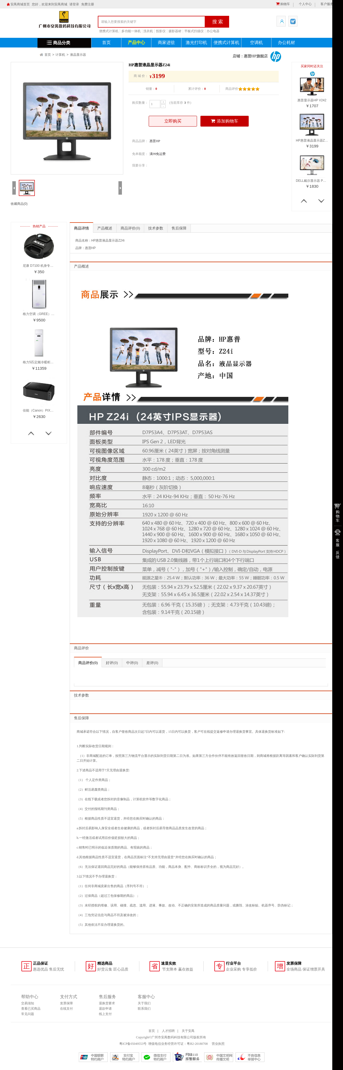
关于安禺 (188, 1031)
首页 (106, 42)
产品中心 (136, 42)
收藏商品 (19, 204)
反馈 (338, 554)
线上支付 (105, 1014)
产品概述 (104, 228)
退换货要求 (107, 1003)
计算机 (60, 55)
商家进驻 (166, 42)
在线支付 (66, 1008)
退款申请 (105, 1008)
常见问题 (27, 1014)
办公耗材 (286, 42)
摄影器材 (175, 31)
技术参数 (155, 228)
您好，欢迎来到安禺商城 (49, 4)
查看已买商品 (30, 1008)
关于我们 (144, 1003)
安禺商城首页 (20, 4)
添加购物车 (224, 121)
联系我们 (144, 1008)
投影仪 (161, 31)
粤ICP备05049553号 (133, 1044)
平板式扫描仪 (194, 31)
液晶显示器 (78, 55)
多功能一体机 (131, 31)
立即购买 (172, 121)
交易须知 (27, 1003)
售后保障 (179, 228)
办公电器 (213, 31)
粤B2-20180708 (197, 1044)
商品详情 (81, 228)
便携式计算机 (108, 31)
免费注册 (87, 4)
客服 (338, 542)
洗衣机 (148, 31)
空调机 (256, 42)
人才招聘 (168, 1031)
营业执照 (218, 1044)
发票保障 (66, 1003)
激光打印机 (196, 42)
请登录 (74, 4)
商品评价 (130, 228)
